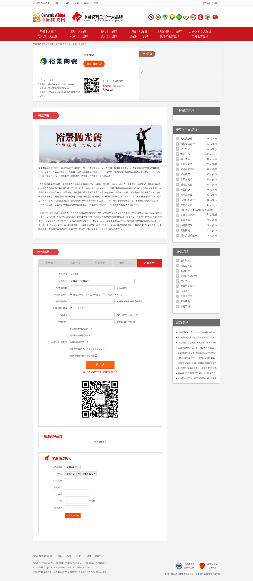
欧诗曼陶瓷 (186, 296)
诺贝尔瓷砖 (186, 179)
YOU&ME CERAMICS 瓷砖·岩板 (197, 210)
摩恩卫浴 (185, 306)
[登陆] (206, 3)
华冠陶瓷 (185, 174)
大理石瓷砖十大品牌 (169, 31)
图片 (96, 3)
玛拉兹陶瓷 (186, 265)
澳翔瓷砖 (185, 260)
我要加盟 (92, 63)
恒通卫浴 (185, 154)
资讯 (57, 3)
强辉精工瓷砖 (187, 143)
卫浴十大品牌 (78, 31)
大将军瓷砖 (186, 164)
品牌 (66, 3)
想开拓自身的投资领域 (80, 335)
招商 (76, 3)
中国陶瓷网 (52, 44)
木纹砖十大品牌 (78, 36)
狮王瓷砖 (185, 159)
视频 (86, 3)
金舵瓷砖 (185, 149)
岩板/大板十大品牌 (200, 31)
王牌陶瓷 (185, 271)
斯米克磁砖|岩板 (189, 235)
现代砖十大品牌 (47, 36)
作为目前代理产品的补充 (81, 328)
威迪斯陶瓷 (186, 184)
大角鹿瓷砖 (186, 138)
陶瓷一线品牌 (139, 31)
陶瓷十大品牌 (48, 31)
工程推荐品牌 (200, 36)
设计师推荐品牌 (169, 36)
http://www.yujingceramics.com (61, 84)
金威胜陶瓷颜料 (188, 276)
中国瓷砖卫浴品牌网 (67, 44)
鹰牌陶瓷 (185, 230)
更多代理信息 (100, 442)
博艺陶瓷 (185, 189)
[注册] (215, 3)
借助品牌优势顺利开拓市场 (82, 356)
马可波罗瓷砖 (187, 200)
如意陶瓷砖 (186, 225)
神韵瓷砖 (185, 281)
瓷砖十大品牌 (109, 31)
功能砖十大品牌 (139, 36)
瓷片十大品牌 (109, 36)
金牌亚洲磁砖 (187, 215)
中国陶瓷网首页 (41, 3)
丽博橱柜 (185, 291)
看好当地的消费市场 (79, 342)
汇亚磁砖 (185, 301)
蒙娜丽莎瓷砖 (187, 169)
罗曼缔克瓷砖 (187, 286)
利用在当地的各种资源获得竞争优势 (86, 349)
